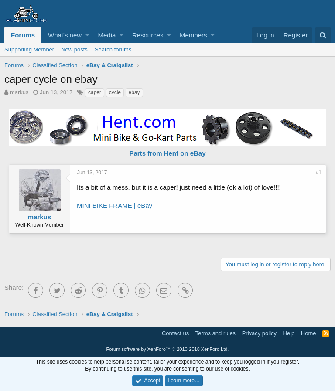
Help (289, 333)
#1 (318, 173)
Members (193, 35)
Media (107, 35)
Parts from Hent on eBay (167, 153)
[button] (87, 35)
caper (94, 92)
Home (308, 333)
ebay (134, 92)
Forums (23, 35)
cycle (115, 92)
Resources (148, 35)
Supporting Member (29, 49)
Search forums (113, 49)
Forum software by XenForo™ (167, 349)
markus (19, 92)
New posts (74, 49)
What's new (65, 35)
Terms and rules (215, 333)
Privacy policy (259, 333)
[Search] (323, 35)
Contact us (175, 333)
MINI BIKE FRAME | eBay (114, 205)
